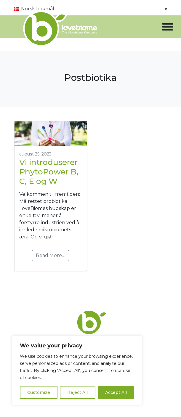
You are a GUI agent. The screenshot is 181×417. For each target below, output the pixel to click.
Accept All (116, 392)
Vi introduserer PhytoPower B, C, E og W (48, 171)
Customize (38, 392)
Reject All (77, 392)
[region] (77, 370)
